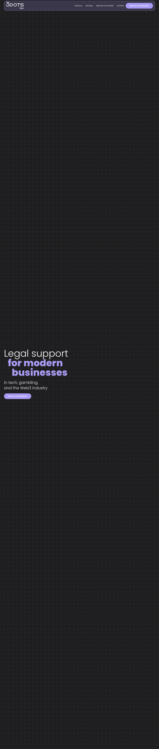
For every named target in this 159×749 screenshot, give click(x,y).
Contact (120, 5)
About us (78, 5)
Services (89, 5)
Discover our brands (104, 5)
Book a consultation (139, 5)
